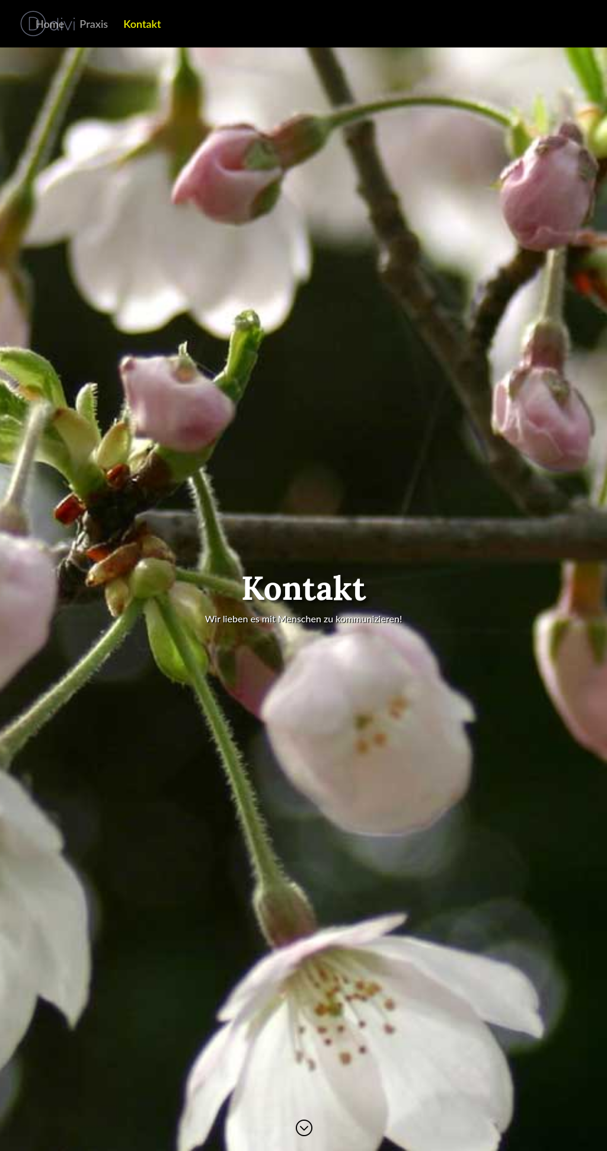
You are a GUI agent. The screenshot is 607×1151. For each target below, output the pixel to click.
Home (50, 25)
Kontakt (142, 25)
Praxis (93, 25)
